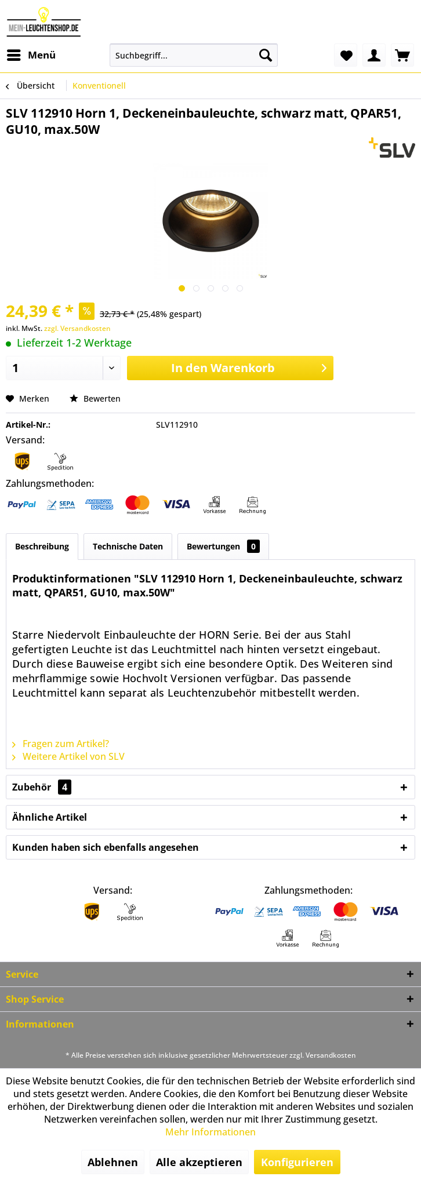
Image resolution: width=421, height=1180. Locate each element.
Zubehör (41, 787)
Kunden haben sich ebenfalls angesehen (105, 847)
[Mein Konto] (374, 55)
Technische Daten (128, 546)
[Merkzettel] (345, 55)
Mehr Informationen (210, 1132)
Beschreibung (42, 546)
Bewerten (95, 398)
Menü (31, 53)
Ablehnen (113, 1162)
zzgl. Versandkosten (77, 328)
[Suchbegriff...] (194, 55)
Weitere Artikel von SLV (68, 756)
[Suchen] (265, 55)
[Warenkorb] (402, 55)
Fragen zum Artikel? (60, 743)
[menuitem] (30, 55)
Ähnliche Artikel (49, 817)
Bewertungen (223, 546)
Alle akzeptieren (199, 1162)
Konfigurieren (297, 1162)
